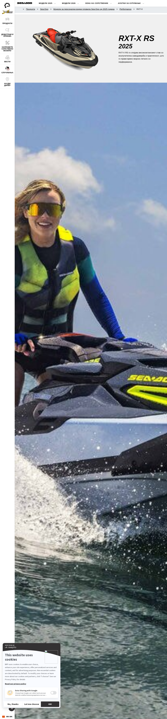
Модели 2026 (68, 3)
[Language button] (7, 716)
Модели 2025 (45, 3)
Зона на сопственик (96, 3)
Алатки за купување (129, 3)
